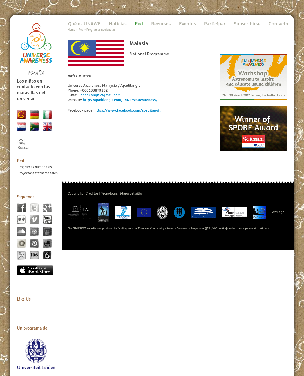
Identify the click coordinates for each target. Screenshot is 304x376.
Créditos (92, 193)
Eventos (187, 24)
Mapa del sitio (131, 193)
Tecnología (109, 193)
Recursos (161, 24)
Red (20, 161)
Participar (214, 24)
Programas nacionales (34, 167)
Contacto (278, 24)
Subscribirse (247, 24)
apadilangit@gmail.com (101, 95)
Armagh (278, 212)
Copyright (75, 193)
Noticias (118, 24)
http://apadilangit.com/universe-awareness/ (120, 99)
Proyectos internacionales (37, 173)
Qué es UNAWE (84, 24)
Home (71, 30)
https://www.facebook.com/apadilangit (127, 110)
